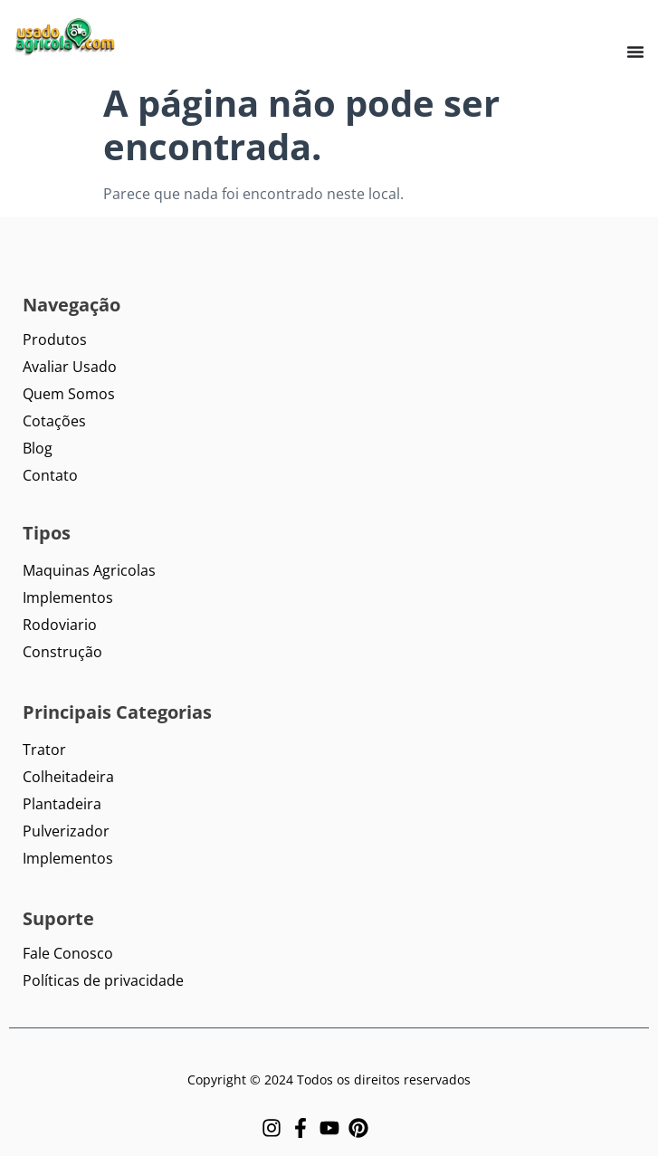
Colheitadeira (68, 777)
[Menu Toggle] (635, 51)
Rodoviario (60, 625)
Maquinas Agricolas (89, 570)
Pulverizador (66, 831)
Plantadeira (62, 804)
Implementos (68, 597)
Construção (62, 652)
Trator (44, 750)
